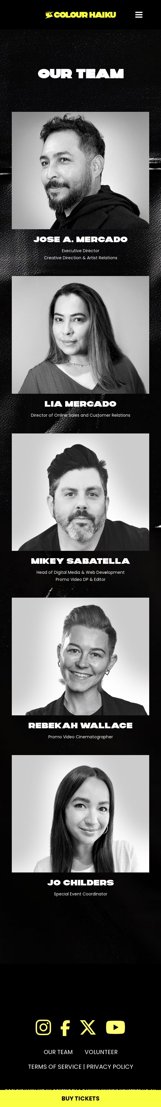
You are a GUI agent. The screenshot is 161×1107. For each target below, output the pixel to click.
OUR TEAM (58, 1052)
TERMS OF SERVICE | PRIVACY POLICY (80, 1066)
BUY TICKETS (81, 1098)
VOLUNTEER (101, 1052)
